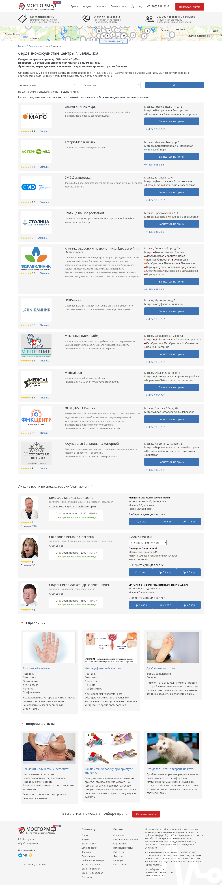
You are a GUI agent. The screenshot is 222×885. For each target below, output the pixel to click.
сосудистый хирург (85, 588)
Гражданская (153, 185)
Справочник (119, 843)
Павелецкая (170, 263)
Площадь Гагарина (156, 347)
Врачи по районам (91, 864)
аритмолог (55, 501)
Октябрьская (180, 259)
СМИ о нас (118, 851)
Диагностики (118, 6)
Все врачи (87, 877)
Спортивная (152, 270)
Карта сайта (119, 864)
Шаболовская (189, 270)
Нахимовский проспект (159, 451)
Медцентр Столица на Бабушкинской (149, 497)
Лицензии (118, 856)
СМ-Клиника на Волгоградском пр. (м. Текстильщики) (158, 584)
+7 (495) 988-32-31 (159, 6)
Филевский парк (155, 149)
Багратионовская (164, 146)
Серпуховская (186, 267)
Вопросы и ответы (123, 847)
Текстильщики (145, 592)
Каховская (178, 447)
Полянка (171, 267)
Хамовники (142, 559)
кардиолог (107, 501)
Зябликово (165, 380)
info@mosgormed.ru (28, 839)
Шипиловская (183, 380)
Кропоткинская (175, 256)
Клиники (86, 851)
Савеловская (153, 114)
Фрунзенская (170, 270)
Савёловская (170, 114)
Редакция (118, 860)
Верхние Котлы (185, 451)
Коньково (172, 216)
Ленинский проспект (157, 259)
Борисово (151, 380)
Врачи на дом (89, 843)
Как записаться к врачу (125, 839)
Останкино (169, 185)
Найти (174, 85)
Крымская (151, 455)
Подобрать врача (189, 7)
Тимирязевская (182, 181)
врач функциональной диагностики (81, 501)
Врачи (85, 835)
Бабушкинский (144, 508)
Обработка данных (28, 843)
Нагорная (192, 447)
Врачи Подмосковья (92, 872)
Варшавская (161, 447)
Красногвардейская (187, 376)
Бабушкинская (145, 505)
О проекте (118, 835)
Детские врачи (89, 847)
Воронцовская (189, 216)
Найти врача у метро (93, 860)
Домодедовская (163, 376)
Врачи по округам (91, 868)
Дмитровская (162, 181)
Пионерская (185, 146)
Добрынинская (154, 256)
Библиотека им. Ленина (168, 252)
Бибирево (176, 304)
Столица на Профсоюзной (143, 548)
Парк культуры (154, 267)
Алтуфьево (160, 304)
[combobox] (47, 85)
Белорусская (161, 110)
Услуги (85, 839)
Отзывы (44, 131)
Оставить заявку (146, 814)
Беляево (159, 216)
